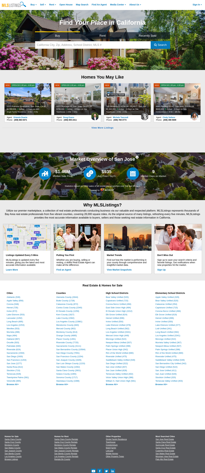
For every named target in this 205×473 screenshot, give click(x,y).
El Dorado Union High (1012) (119, 311)
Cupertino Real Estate (165, 451)
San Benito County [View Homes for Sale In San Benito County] (12, 454)
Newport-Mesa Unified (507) (119, 342)
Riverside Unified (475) (116, 356)
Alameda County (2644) (67, 297)
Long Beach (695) (15, 321)
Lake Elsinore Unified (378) (118, 325)
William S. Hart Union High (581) (121, 381)
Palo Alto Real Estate (165, 459)
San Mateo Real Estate (165, 454)
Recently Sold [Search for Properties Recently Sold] (147, 35)
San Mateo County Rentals (65, 448)
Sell (42, 4)
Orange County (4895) (66, 335)
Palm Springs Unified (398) (118, 346)
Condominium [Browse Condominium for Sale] (112, 445)
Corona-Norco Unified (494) (118, 304)
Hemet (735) (12, 307)
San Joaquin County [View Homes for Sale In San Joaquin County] (13, 451)
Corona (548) (13, 304)
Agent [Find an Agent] (99, 4)
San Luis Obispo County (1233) (70, 363)
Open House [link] (65, 4)
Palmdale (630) (14, 346)
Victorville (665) (14, 381)
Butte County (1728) (65, 300)
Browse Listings (11, 459)
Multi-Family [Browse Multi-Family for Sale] (111, 448)
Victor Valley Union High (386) (119, 377)
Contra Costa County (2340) (69, 307)
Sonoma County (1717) (67, 377)
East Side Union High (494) (118, 307)
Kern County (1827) (65, 314)
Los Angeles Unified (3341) (118, 332)
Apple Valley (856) (15, 300)
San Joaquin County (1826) (68, 360)
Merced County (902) (66, 328)
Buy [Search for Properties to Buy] (57, 35)
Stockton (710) (13, 370)
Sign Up (161, 269)
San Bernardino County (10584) (70, 349)
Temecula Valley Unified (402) (119, 374)
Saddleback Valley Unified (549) (120, 360)
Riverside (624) (14, 349)
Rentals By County (62, 459)
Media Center (117, 4)
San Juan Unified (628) (116, 370)
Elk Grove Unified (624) (116, 314)
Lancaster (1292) (14, 318)
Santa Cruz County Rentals (65, 442)
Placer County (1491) (66, 339)
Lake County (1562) (65, 318)
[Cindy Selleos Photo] (194, 115)
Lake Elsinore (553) (16, 314)
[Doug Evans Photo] (95, 115)
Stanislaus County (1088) (67, 381)
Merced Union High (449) (117, 335)
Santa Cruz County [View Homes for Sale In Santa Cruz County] (13, 442)
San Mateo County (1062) (68, 367)
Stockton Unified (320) (165, 377)
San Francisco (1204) (16, 360)
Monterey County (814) (66, 332)
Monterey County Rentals (65, 445)
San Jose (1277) (14, 363)
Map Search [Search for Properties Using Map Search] (82, 4)
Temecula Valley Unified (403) (169, 381)
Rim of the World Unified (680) (120, 353)
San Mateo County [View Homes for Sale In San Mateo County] (12, 448)
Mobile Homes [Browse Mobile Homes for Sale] (112, 454)
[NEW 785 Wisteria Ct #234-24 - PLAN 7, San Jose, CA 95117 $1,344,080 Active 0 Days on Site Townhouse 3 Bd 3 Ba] (127, 99)
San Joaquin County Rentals (66, 451)
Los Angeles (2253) (15, 325)
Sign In (196, 4)
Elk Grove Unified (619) (166, 314)
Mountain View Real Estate (167, 456)
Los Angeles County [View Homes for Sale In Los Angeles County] (13, 456)
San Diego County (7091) (68, 353)
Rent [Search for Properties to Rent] (102, 35)
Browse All (13, 384)
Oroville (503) (13, 342)
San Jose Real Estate (165, 439)
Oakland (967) (13, 339)
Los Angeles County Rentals (66, 456)
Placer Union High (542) (117, 349)
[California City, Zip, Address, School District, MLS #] (93, 45)
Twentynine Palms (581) (18, 377)
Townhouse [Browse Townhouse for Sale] (111, 442)
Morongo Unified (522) (116, 339)
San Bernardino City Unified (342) (170, 363)
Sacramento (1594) (15, 353)
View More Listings (102, 127)
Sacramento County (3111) (68, 346)
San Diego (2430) (15, 356)
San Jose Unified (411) (165, 370)
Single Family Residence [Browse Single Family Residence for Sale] (116, 439)
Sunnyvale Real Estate (165, 445)
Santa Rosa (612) (15, 367)
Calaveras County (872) (67, 304)
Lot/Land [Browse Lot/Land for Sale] (109, 451)
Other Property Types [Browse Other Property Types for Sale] (115, 456)
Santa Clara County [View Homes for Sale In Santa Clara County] (13, 439)
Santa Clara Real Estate (166, 442)
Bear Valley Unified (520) (117, 297)
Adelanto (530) (13, 297)
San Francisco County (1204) (69, 356)
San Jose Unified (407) (116, 367)
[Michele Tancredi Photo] (145, 115)
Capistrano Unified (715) (117, 300)
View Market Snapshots (119, 269)
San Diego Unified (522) (117, 363)
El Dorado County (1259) (67, 311)
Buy (33, 4)
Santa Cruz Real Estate (165, 448)
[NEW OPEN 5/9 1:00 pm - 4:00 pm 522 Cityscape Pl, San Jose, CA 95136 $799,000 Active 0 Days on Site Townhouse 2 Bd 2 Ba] (77, 99)
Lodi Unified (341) (163, 328)
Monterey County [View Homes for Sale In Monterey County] (12, 445)
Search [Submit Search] (160, 44)
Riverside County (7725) (67, 342)
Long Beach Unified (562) (117, 328)
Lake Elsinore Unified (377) (167, 325)
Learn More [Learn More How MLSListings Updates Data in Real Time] (12, 269)
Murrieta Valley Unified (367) (168, 342)
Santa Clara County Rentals (66, 439)
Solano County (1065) (66, 374)
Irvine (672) (12, 311)
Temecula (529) (14, 374)
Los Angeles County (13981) (69, 321)
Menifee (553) (13, 328)
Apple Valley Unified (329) (167, 297)
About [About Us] (134, 4)
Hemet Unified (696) (115, 318)
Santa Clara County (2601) (68, 370)
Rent (51, 4)
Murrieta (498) (13, 332)
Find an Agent (63, 269)
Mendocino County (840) (67, 325)
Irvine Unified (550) (114, 321)
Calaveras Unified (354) (166, 304)
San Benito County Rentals (65, 454)
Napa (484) (12, 335)
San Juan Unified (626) (166, 374)
